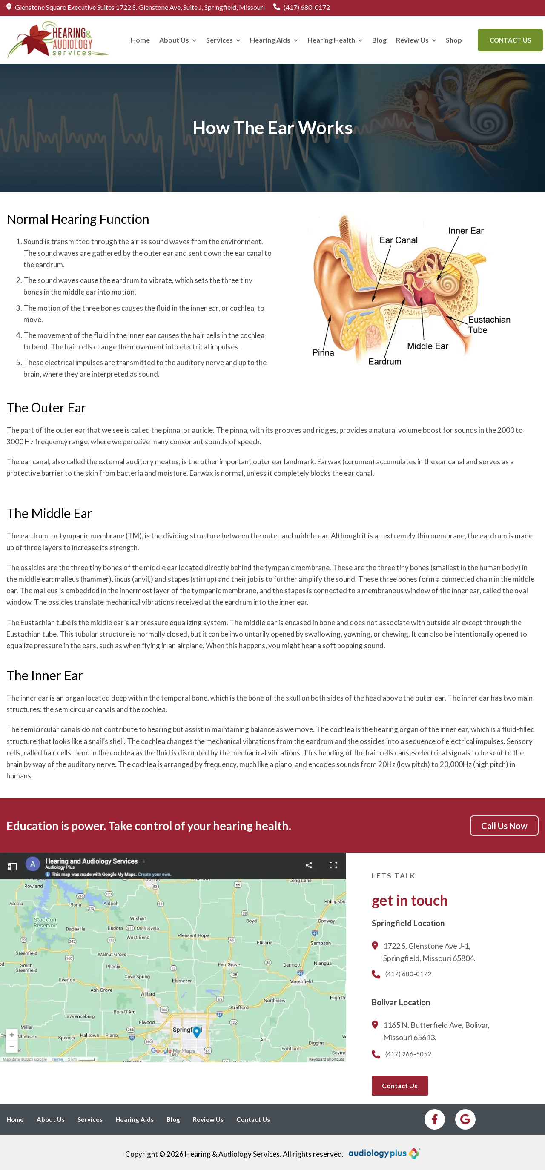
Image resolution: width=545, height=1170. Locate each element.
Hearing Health (335, 40)
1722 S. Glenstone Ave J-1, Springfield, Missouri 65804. (424, 952)
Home (140, 40)
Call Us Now (504, 826)
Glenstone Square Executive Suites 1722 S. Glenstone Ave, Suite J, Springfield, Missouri (135, 8)
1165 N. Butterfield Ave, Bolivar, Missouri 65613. (431, 1032)
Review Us (416, 40)
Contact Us (510, 40)
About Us (178, 40)
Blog (379, 40)
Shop (454, 40)
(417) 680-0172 (301, 8)
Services (223, 40)
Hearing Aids (274, 40)
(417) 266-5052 (401, 1054)
